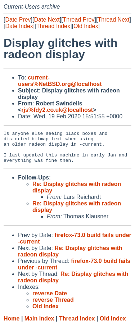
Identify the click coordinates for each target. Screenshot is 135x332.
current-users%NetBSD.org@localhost (60, 80)
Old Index (85, 26)
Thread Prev (79, 20)
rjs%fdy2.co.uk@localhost (57, 110)
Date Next (46, 20)
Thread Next (113, 20)
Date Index (19, 26)
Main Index (39, 325)
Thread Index (53, 26)
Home (11, 325)
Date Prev (18, 20)
